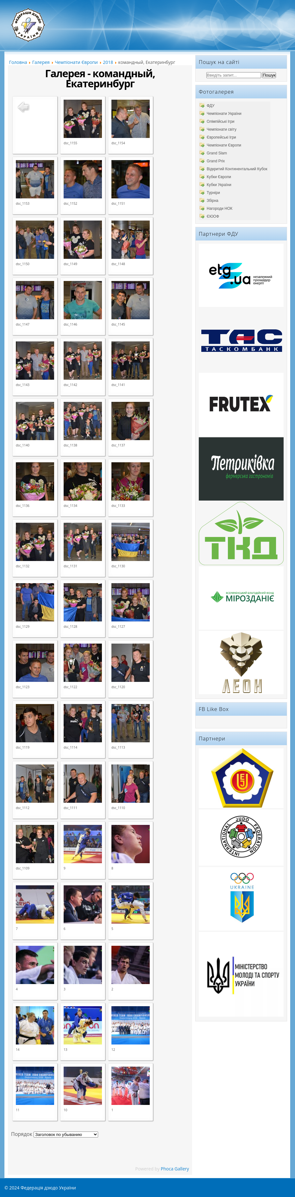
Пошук (269, 75)
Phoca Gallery (175, 1169)
